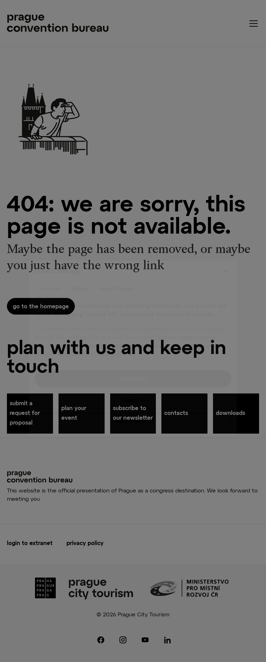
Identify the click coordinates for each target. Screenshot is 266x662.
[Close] (225, 254)
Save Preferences (133, 404)
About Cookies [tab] (116, 271)
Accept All (133, 361)
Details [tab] (80, 271)
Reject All (133, 383)
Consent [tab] (50, 271)
